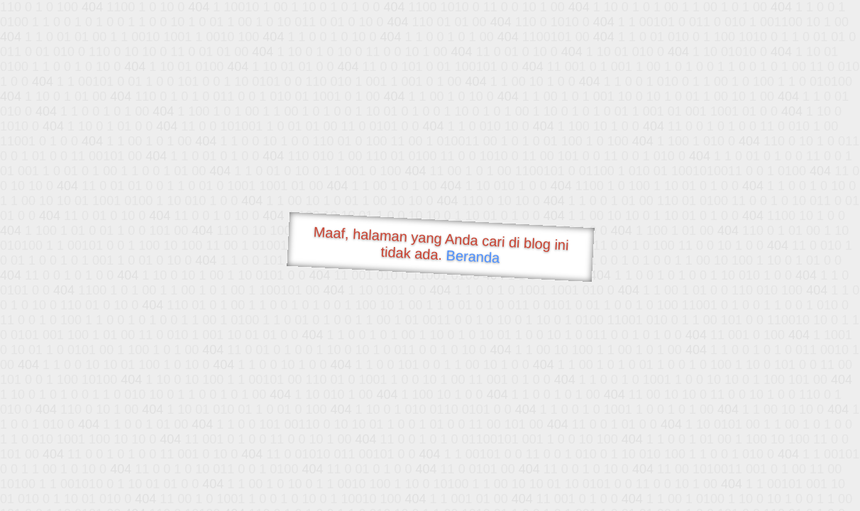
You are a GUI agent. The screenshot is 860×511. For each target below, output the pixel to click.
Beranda (473, 256)
